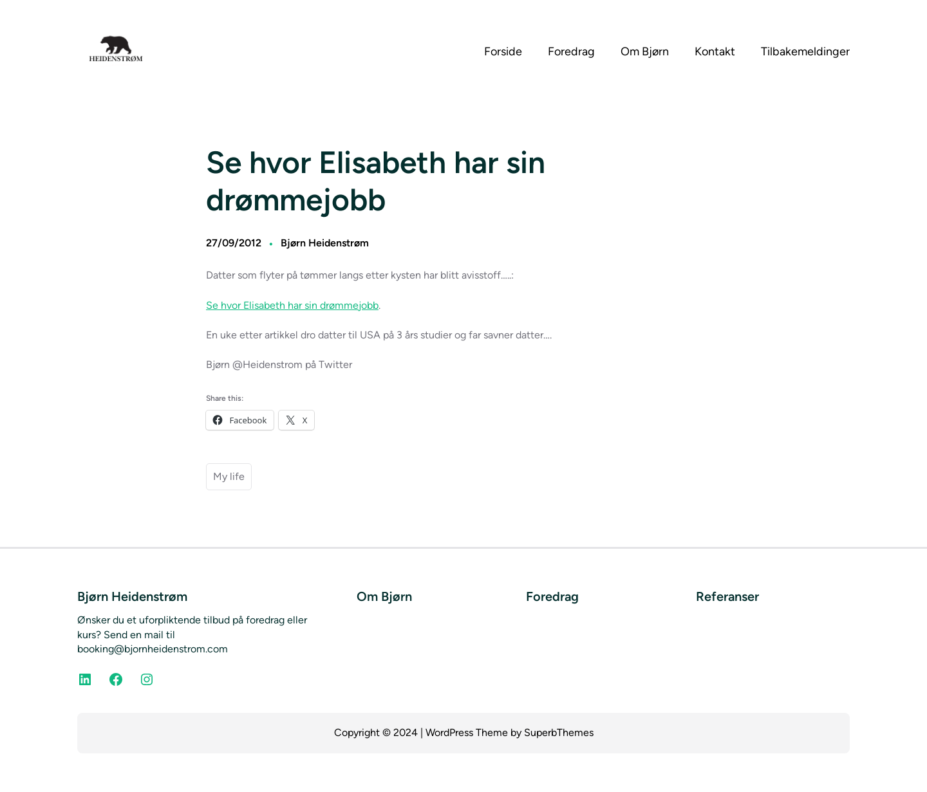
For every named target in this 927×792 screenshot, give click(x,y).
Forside (503, 51)
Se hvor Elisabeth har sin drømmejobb (292, 305)
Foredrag (552, 596)
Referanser (727, 596)
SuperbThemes (559, 732)
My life (229, 476)
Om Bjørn (384, 596)
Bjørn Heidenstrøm (325, 243)
